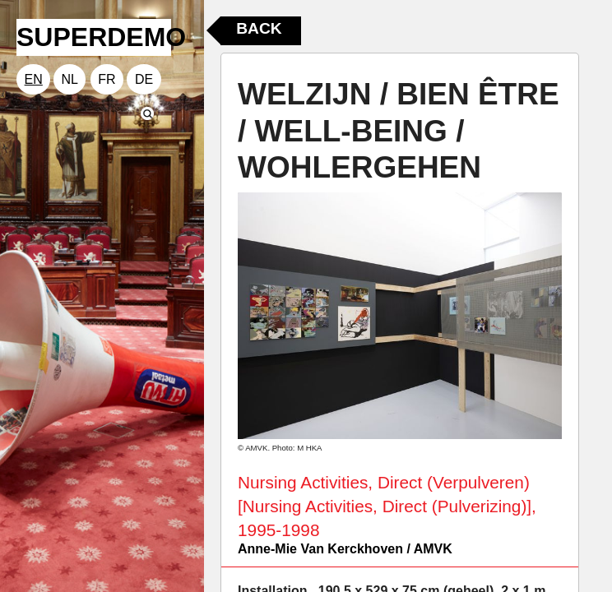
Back (258, 28)
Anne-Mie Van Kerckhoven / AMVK (345, 549)
